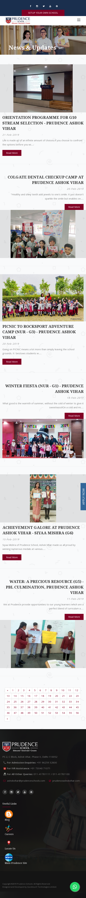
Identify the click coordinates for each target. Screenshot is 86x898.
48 (22, 712)
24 (8, 701)
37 (22, 707)
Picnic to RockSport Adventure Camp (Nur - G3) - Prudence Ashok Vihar (39, 332)
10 (62, 690)
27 (28, 701)
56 (77, 712)
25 (15, 701)
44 (70, 707)
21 (63, 695)
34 (77, 701)
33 (70, 701)
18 (42, 695)
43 (63, 707)
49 (28, 712)
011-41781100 (61, 774)
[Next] (7, 718)
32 (63, 701)
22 (70, 695)
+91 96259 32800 (47, 762)
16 (28, 695)
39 (35, 707)
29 (42, 701)
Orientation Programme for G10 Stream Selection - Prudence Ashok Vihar (43, 123)
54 (63, 712)
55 (70, 712)
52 (49, 712)
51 (42, 712)
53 (56, 712)
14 (15, 695)
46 (8, 712)
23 (77, 695)
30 (49, 701)
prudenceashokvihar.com (66, 780)
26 (22, 701)
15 (22, 695)
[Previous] (7, 690)
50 (35, 712)
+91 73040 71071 (40, 768)
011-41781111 (42, 774)
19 (49, 695)
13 (8, 695)
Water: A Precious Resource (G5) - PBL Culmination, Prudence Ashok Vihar (45, 587)
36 (15, 707)
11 (69, 690)
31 (56, 701)
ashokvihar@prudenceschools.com (26, 780)
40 (42, 707)
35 (8, 707)
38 (28, 707)
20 (56, 695)
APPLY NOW (83, 496)
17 (35, 695)
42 (56, 707)
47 (15, 712)
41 (49, 707)
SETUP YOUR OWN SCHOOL (43, 12)
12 (76, 690)
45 (77, 707)
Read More (12, 152)
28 (35, 701)
